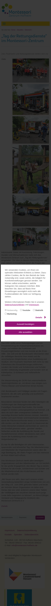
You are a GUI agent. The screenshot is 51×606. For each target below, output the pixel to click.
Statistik (38, 310)
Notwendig (11, 310)
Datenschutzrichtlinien (15, 304)
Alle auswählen (25, 332)
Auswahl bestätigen (25, 324)
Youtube (25, 310)
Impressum (34, 304)
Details (41, 317)
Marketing (11, 314)
